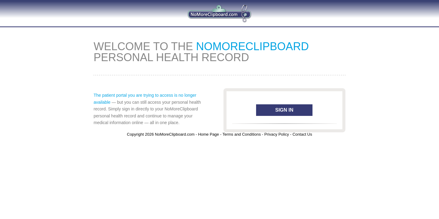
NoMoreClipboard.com (175, 134)
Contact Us (302, 134)
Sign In (284, 110)
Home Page (208, 134)
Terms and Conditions (242, 134)
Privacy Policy (276, 134)
